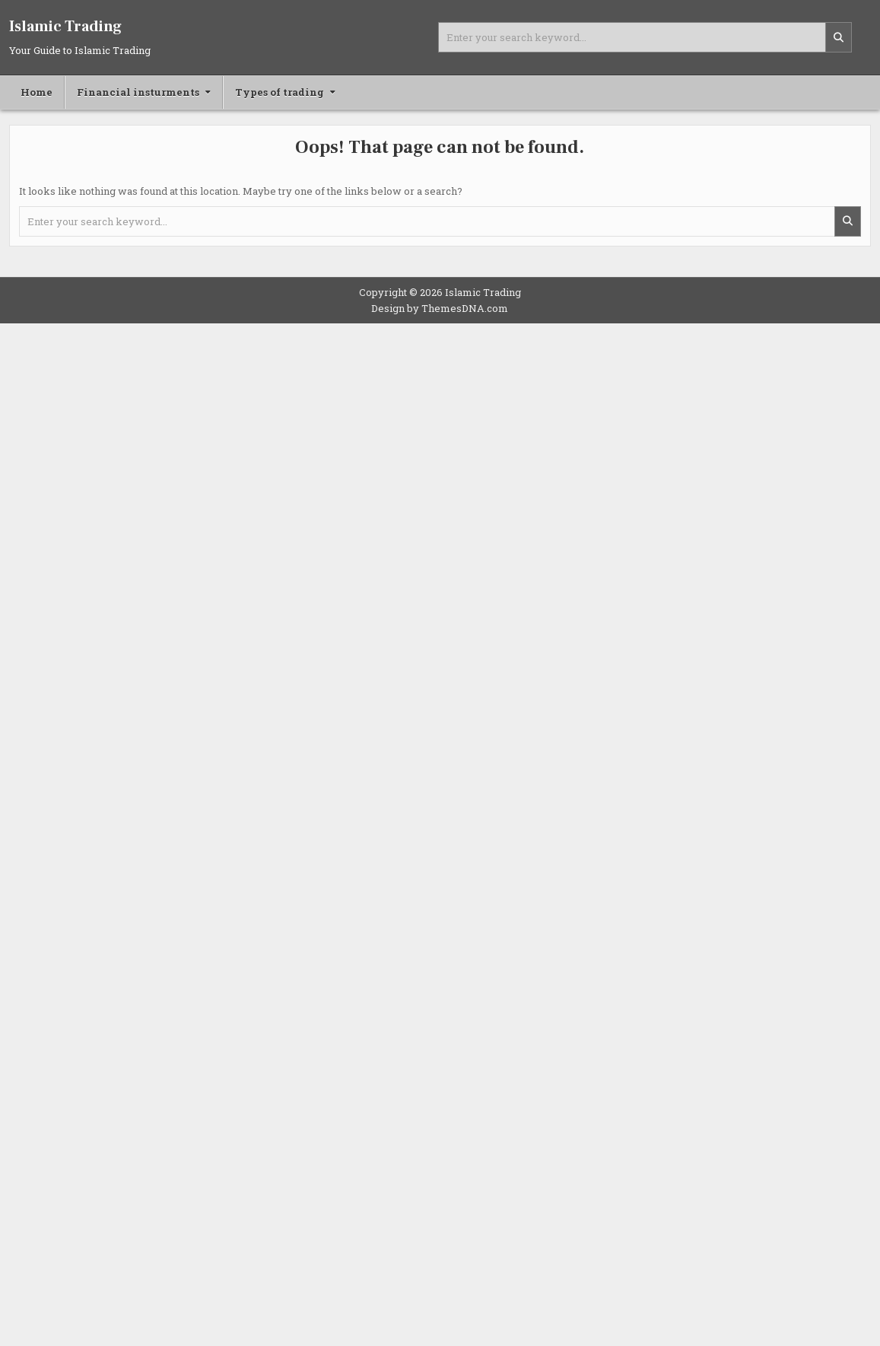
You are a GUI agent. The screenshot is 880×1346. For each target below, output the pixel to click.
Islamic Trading (65, 27)
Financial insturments (138, 92)
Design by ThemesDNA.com (439, 308)
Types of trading (279, 92)
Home (36, 92)
